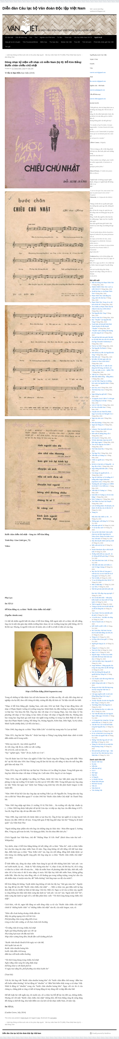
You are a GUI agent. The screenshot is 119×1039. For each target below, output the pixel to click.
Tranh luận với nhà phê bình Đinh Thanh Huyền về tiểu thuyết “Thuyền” (102, 326)
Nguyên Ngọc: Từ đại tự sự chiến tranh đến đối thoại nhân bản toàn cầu (102, 657)
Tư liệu (59, 37)
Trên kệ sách (86, 42)
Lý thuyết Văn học (97, 779)
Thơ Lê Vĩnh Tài (97, 317)
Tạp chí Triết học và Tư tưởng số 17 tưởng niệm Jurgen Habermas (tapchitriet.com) (103, 479)
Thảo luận (68, 37)
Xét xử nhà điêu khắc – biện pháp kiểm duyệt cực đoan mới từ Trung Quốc (102, 600)
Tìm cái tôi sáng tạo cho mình (100, 444)
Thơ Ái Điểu (95, 578)
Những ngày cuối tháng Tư (100, 521)
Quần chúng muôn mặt (99, 683)
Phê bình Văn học (97, 784)
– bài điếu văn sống (102, 617)
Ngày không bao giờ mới (99, 394)
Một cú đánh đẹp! (97, 584)
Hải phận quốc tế (97, 525)
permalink (53, 1018)
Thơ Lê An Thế (96, 346)
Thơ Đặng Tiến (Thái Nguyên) (101, 705)
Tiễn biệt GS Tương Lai (99, 490)
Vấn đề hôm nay (21, 37)
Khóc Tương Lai (97, 499)
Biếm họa (43, 42)
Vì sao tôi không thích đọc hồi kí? (102, 580)
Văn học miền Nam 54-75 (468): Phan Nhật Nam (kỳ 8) (64, 55)
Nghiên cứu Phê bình (47, 37)
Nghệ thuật (98, 37)
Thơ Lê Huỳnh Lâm (98, 622)
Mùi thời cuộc (96, 357)
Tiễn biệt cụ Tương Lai (99, 455)
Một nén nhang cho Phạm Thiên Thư (103, 282)
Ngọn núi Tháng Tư (98, 425)
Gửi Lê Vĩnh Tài (97, 405)
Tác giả (7, 47)
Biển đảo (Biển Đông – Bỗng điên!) (102, 376)
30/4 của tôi (95, 438)
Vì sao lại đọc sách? (98, 527)
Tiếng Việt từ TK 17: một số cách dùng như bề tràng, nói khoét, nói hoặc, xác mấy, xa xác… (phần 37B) (103, 368)
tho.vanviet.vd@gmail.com (98, 81)
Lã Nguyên (95, 777)
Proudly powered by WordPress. (101, 1033)
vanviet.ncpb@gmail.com (97, 90)
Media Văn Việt (66, 42)
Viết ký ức (95, 374)
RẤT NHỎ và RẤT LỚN (99, 626)
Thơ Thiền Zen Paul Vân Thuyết (101, 501)
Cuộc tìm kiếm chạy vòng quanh (101, 661)
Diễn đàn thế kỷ (97, 768)
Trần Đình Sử (96, 788)
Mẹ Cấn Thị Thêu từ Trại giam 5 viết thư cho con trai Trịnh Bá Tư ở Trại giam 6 (102, 574)
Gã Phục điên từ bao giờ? (99, 639)
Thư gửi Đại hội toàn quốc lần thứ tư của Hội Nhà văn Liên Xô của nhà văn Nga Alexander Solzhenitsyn (103, 339)
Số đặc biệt (9, 37)
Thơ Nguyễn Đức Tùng (99, 313)
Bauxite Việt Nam (97, 762)
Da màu (94, 764)
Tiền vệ (94, 786)
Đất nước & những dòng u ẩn (101, 433)
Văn (30, 37)
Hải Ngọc (95, 773)
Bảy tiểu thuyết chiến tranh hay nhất (103, 541)
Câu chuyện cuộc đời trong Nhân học (103, 678)
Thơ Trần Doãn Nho (98, 449)
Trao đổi (77, 42)
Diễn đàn (94, 766)
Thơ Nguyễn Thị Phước (99, 348)
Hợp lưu (94, 775)
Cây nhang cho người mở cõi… (101, 473)
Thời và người (96, 604)
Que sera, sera (96, 387)
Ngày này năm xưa (97, 418)
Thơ (36, 37)
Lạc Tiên (94, 587)
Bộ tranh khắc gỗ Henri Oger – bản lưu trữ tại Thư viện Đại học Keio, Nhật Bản (102, 753)
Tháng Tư (95, 637)
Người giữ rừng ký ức (98, 643)
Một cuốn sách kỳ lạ (98, 545)
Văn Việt (30, 68)
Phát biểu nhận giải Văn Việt (104, 42)
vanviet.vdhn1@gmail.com (98, 99)
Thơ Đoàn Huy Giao (98, 390)
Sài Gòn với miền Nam (99, 407)
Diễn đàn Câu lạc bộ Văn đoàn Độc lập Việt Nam (43, 8)
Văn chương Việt (97, 790)
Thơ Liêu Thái (96, 650)
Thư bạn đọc (54, 42)
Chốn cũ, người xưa (98, 460)
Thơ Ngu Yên (96, 453)
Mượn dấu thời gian (98, 781)
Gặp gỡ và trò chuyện (12, 42)
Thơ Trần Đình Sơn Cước (99, 560)
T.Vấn (38, 1018)
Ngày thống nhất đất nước (100, 468)
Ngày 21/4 (95, 652)
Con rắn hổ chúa (97, 731)
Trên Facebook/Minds (30, 42)
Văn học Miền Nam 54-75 (83, 37)
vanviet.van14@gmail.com (98, 72)
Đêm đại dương (96, 422)
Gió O (93, 770)
